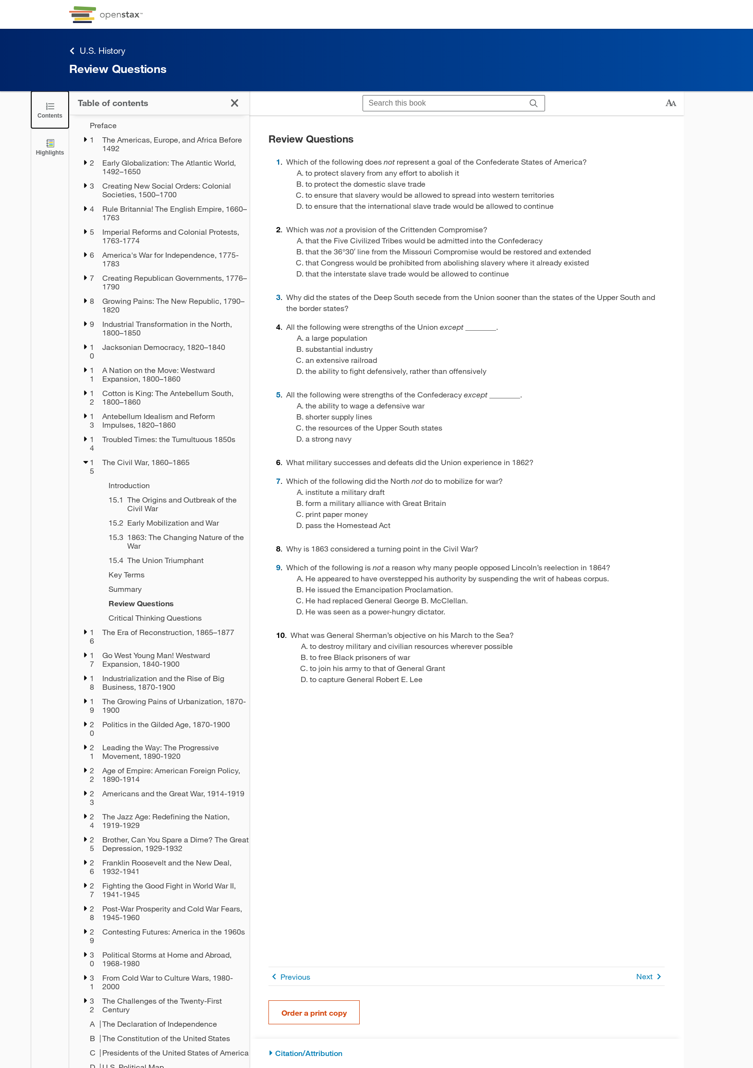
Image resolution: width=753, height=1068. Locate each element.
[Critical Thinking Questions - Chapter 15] (172, 617)
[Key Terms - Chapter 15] (172, 574)
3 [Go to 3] (278, 296)
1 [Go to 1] (278, 161)
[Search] (534, 103)
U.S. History (97, 51)
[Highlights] (50, 146)
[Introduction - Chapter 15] (172, 485)
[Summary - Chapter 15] (172, 589)
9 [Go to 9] (278, 567)
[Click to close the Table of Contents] (50, 109)
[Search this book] (443, 103)
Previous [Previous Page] (289, 977)
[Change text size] (671, 103)
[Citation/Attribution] (466, 1053)
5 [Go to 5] (278, 394)
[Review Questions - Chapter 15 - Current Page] (172, 603)
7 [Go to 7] (278, 480)
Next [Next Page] (650, 977)
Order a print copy (314, 1012)
